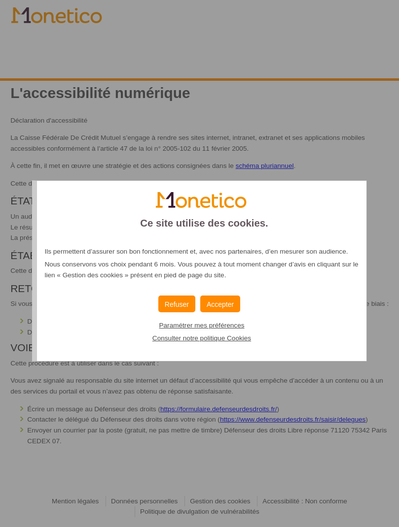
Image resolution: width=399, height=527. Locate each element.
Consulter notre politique (201, 338)
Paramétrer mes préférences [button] (201, 325)
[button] (220, 304)
